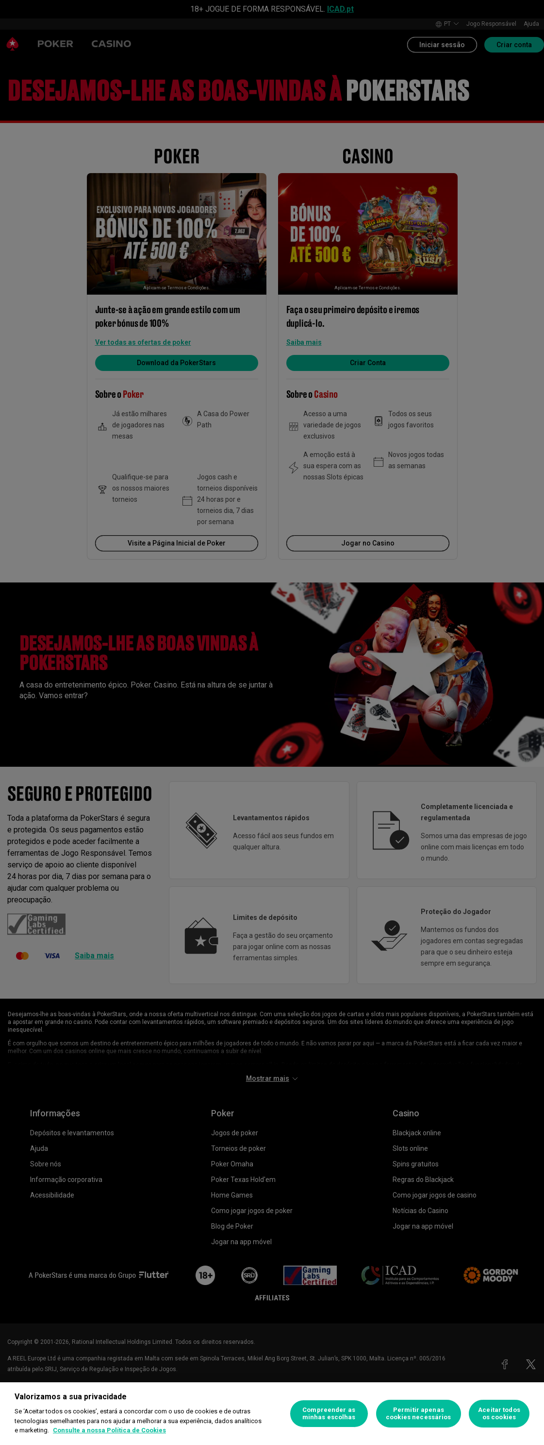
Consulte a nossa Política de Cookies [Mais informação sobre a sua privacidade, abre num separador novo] (109, 1430)
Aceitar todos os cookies (499, 1413)
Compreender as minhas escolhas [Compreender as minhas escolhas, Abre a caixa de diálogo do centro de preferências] (329, 1413)
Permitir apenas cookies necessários (418, 1413)
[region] (272, 1413)
